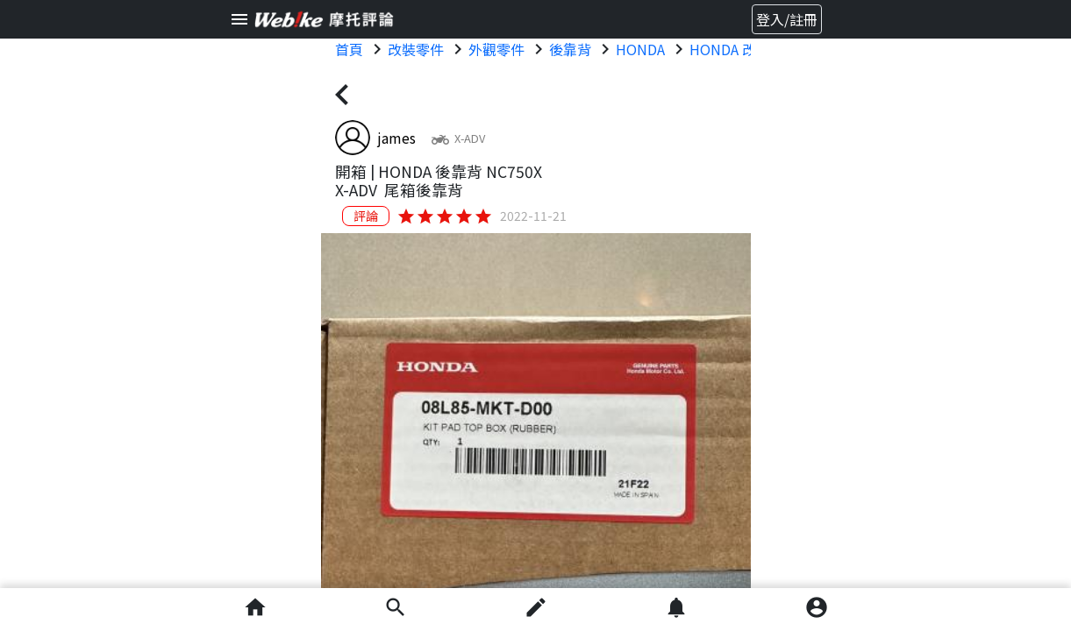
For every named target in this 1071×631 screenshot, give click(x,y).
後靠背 (570, 49)
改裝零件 (416, 49)
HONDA (640, 49)
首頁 (349, 49)
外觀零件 (496, 49)
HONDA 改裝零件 (743, 49)
